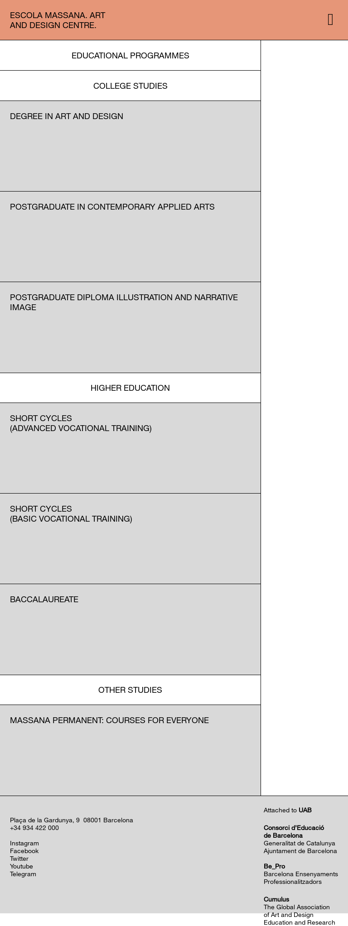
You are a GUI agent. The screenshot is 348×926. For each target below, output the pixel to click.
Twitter (19, 858)
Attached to (288, 810)
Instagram (24, 843)
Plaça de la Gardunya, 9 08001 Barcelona (71, 820)
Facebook (24, 850)
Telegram (23, 874)
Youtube (21, 866)
